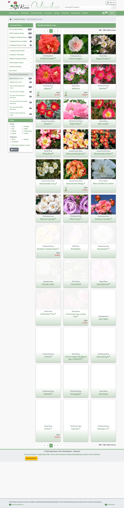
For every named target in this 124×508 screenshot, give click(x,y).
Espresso (75, 451)
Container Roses (36, 13)
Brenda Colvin (48, 298)
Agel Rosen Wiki (44, 477)
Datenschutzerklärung (74, 477)
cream (26, 133)
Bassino (47, 124)
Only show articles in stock (21, 145)
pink (13, 126)
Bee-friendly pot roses (16, 78)
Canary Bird (76, 298)
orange (26, 126)
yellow (14, 131)
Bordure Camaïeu (102, 219)
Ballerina (76, 88)
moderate (15, 142)
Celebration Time (47, 333)
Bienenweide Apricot (75, 153)
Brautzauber (102, 254)
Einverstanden (110, 504)
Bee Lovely (102, 124)
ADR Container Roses (16, 33)
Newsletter (31, 481)
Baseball (102, 88)
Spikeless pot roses (16, 82)
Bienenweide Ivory (47, 183)
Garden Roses (14, 13)
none (13, 139)
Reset (14, 149)
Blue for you (75, 219)
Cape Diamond (102, 298)
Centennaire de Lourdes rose (76, 334)
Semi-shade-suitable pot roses (17, 87)
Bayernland (75, 123)
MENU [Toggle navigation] (112, 13)
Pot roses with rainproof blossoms (17, 96)
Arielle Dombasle (47, 58)
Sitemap (97, 477)
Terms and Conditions (58, 477)
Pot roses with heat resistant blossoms (19, 102)
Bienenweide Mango (75, 183)
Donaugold (75, 416)
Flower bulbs (75, 13)
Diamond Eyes (103, 379)
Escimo (47, 451)
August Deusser (102, 58)
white (26, 129)
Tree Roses (25, 13)
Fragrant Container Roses (18, 37)
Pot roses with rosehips (17, 92)
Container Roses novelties (18, 41)
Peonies (85, 13)
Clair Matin (103, 333)
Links (91, 477)
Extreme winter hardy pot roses (17, 114)
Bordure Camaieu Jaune (47, 254)
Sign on (111, 2)
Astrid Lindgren (75, 58)
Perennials (65, 13)
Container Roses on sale (17, 45)
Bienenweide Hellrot (102, 153)
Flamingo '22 (102, 451)
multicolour (28, 131)
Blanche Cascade (47, 219)
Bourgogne (76, 254)
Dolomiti (47, 416)
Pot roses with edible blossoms (16, 108)
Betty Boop (47, 153)
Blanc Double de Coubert (103, 183)
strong (26, 139)
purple (14, 133)
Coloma (47, 379)
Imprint (85, 477)
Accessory (48, 13)
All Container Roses (16, 29)
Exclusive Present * (30, 477)
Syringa (56, 13)
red (13, 129)
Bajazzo (47, 88)
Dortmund (103, 416)
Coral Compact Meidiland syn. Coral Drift (76, 380)
